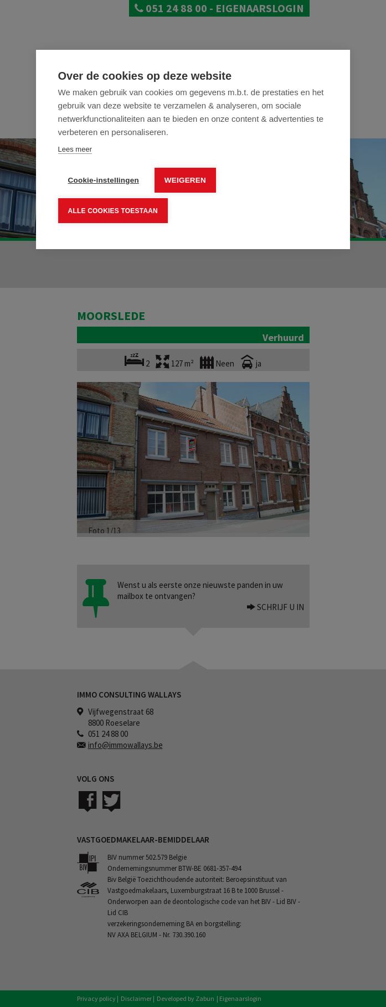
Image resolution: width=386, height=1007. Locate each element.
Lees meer (75, 149)
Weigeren (185, 180)
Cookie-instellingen (103, 180)
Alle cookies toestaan (113, 210)
